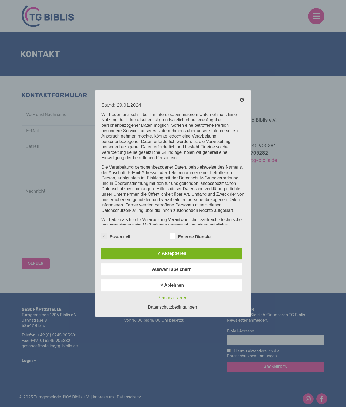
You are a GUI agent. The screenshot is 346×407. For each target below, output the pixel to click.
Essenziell (115, 236)
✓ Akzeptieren (172, 253)
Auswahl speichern (172, 269)
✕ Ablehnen (172, 285)
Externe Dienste (190, 236)
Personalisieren (172, 297)
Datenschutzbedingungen (172, 307)
